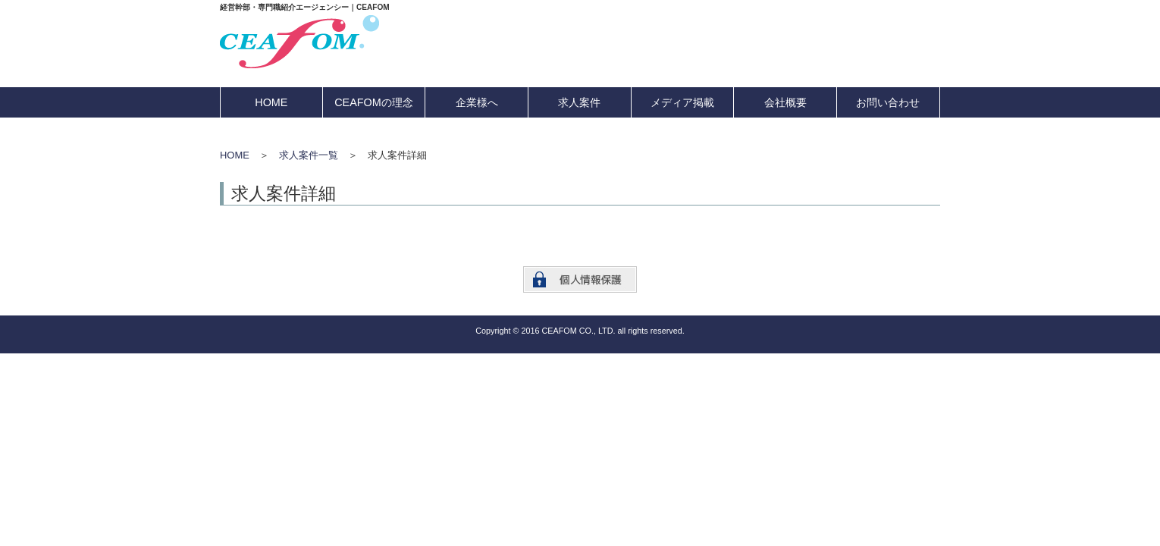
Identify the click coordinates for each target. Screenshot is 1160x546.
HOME (271, 102)
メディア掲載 (682, 102)
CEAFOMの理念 (373, 102)
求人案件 (579, 102)
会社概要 (785, 102)
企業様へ (477, 102)
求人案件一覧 (308, 155)
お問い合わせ (888, 102)
